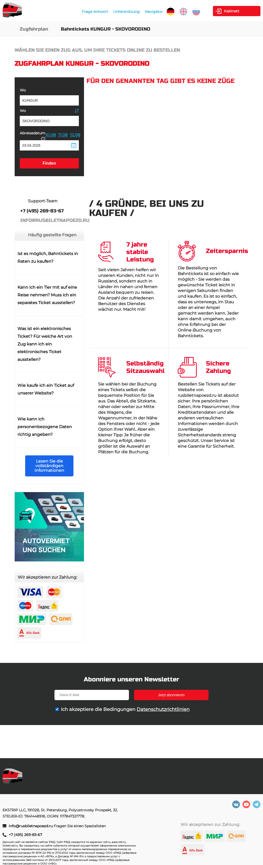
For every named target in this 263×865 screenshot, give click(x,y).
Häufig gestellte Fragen (52, 234)
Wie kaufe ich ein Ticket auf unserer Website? (45, 389)
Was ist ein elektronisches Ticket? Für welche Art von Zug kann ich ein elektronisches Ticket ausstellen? (44, 344)
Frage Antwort (95, 11)
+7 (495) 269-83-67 (25, 834)
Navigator (154, 11)
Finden (49, 163)
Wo (23, 90)
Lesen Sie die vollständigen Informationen (49, 466)
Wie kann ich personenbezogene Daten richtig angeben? (44, 427)
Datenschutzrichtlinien (163, 709)
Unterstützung (126, 11)
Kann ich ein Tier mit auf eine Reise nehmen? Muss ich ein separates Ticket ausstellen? (47, 295)
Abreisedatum (32, 135)
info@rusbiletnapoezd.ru (31, 826)
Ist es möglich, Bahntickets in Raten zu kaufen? (47, 257)
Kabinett (231, 11)
